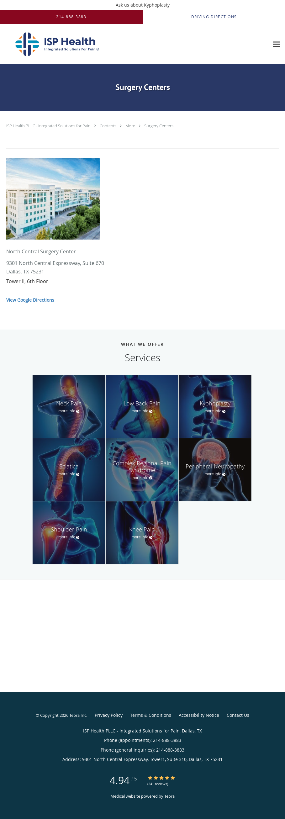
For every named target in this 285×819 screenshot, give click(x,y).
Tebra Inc (77, 715)
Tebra (169, 796)
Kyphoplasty (157, 5)
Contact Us (238, 715)
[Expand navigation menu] (277, 44)
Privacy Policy (109, 715)
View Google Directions (30, 300)
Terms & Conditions (150, 715)
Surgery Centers (158, 126)
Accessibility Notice (199, 715)
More (130, 126)
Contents (108, 126)
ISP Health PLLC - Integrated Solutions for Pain (49, 126)
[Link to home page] (55, 44)
